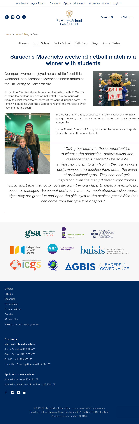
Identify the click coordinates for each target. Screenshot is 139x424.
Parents (54, 3)
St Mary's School (70, 17)
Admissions (22, 3)
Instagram (12, 17)
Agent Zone (37, 3)
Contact (106, 3)
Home (8, 34)
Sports (67, 3)
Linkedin (24, 17)
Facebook (7, 17)
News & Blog (22, 34)
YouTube (18, 17)
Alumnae (78, 3)
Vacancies (94, 3)
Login (116, 3)
